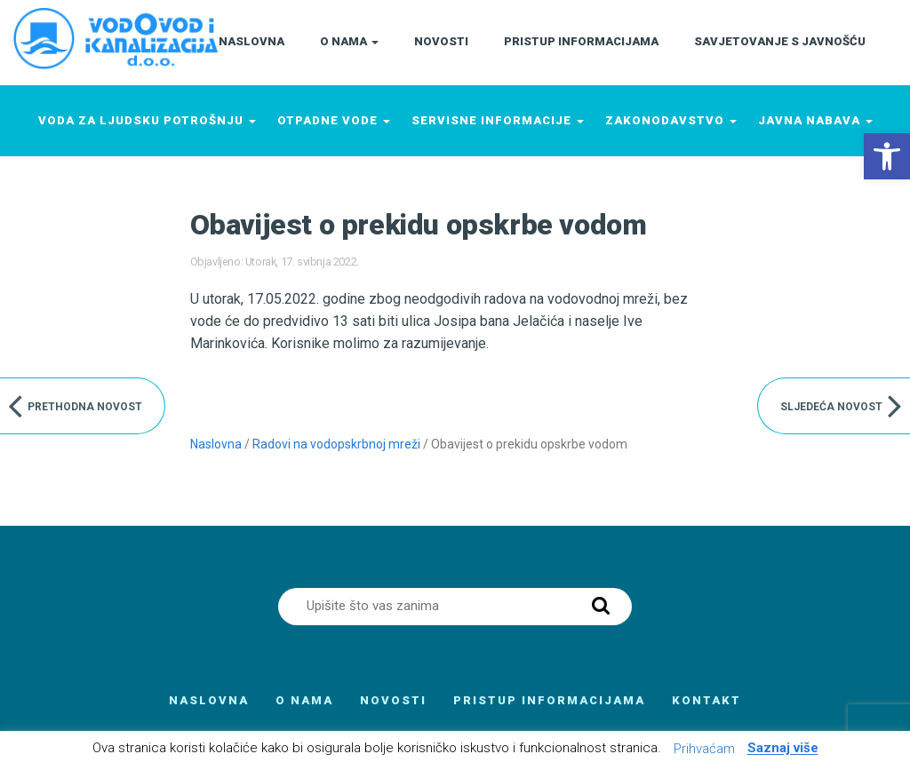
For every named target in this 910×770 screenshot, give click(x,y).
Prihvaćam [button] (704, 749)
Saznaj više (782, 749)
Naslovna (216, 444)
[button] (887, 156)
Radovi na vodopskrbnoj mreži (336, 444)
